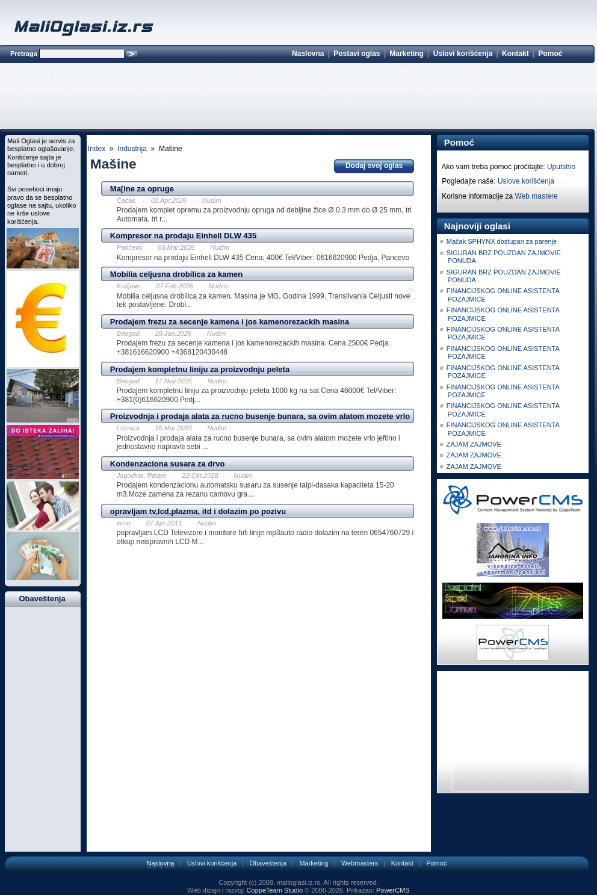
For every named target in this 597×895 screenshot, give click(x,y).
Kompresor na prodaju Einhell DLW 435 (183, 235)
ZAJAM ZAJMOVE (474, 444)
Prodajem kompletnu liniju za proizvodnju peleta (199, 369)
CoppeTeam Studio (275, 890)
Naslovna (308, 53)
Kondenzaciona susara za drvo (167, 463)
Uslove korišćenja (526, 181)
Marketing (406, 53)
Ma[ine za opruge (142, 188)
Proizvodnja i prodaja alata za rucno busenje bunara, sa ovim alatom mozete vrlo (260, 416)
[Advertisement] (297, 98)
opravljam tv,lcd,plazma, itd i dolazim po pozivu (198, 511)
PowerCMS (393, 890)
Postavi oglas (356, 53)
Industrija (132, 148)
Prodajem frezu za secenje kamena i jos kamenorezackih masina (229, 321)
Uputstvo (561, 167)
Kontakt (515, 53)
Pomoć (550, 53)
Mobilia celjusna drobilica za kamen (176, 274)
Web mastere (536, 196)
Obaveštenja (267, 863)
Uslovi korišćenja (463, 53)
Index (96, 148)
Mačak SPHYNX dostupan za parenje (502, 241)
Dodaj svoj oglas (374, 165)
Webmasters (360, 863)
